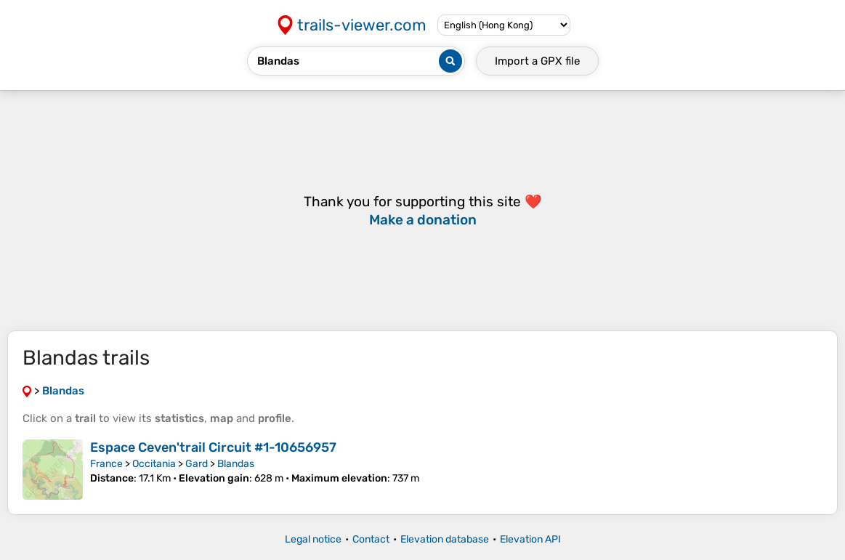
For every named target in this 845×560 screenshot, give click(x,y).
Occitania (154, 464)
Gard (196, 464)
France (106, 464)
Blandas (235, 464)
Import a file (537, 61)
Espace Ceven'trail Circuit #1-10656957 (213, 447)
